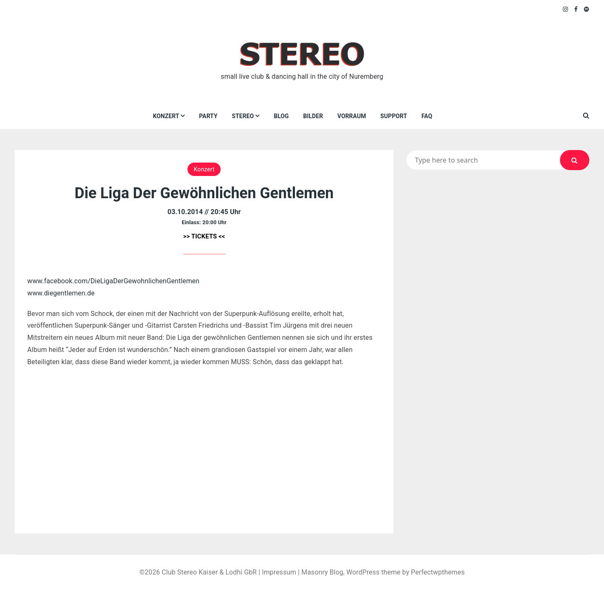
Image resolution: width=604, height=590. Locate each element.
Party (208, 116)
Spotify (586, 9)
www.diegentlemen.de (61, 293)
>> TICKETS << (204, 236)
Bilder (313, 116)
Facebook (576, 9)
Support (393, 116)
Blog (281, 116)
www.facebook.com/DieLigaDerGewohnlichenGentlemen (113, 281)
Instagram (566, 9)
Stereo (243, 116)
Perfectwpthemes (438, 572)
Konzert (166, 116)
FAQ (427, 116)
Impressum (279, 572)
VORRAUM (351, 116)
